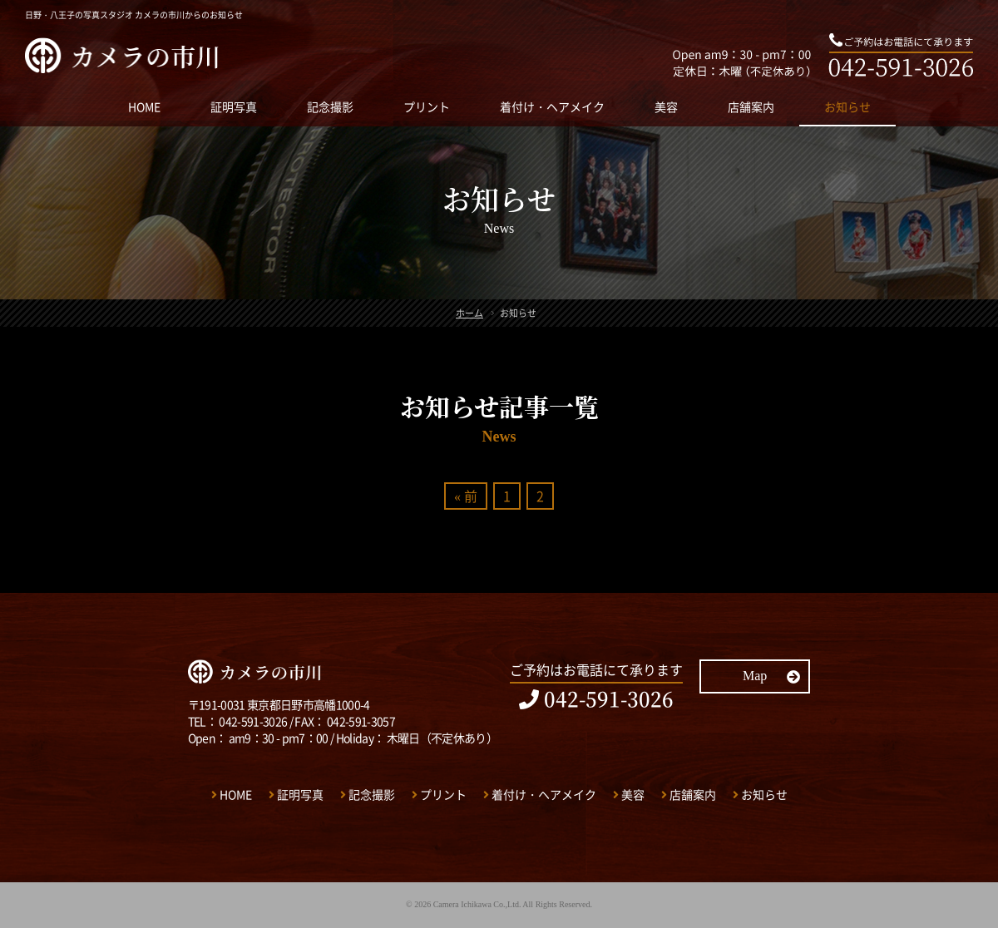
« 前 (465, 496)
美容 (666, 106)
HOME (144, 106)
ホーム (469, 313)
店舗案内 (751, 106)
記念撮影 (330, 106)
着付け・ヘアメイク (552, 106)
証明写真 (233, 106)
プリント (426, 106)
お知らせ (847, 106)
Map (771, 676)
